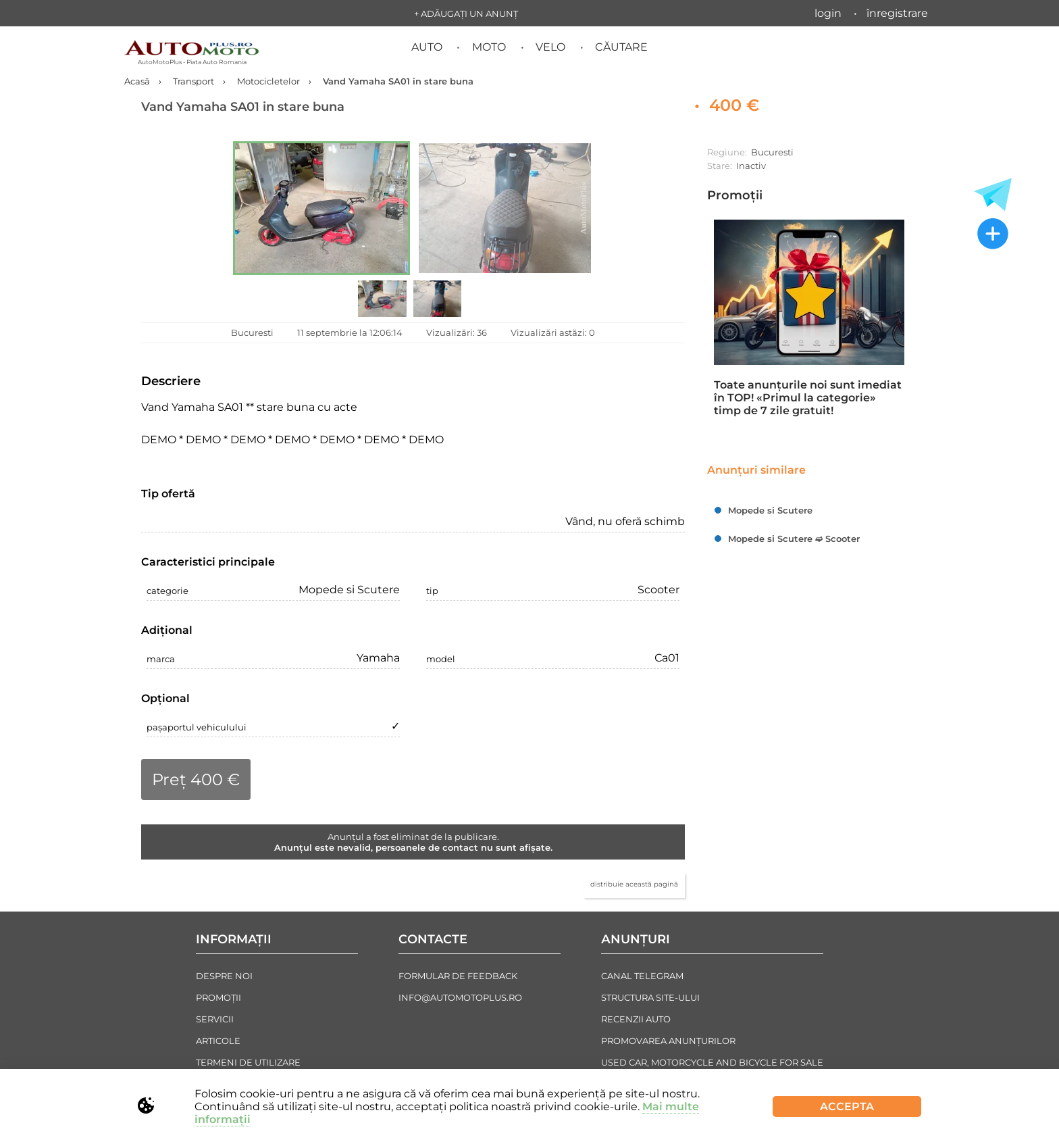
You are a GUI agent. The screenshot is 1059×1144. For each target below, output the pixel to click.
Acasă (137, 81)
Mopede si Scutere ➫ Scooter (794, 538)
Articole (218, 1040)
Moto (489, 47)
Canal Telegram (642, 975)
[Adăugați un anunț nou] (993, 235)
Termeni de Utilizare (248, 1062)
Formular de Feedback (457, 975)
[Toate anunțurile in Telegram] (993, 195)
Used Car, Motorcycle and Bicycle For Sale (712, 1062)
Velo (550, 47)
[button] (321, 208)
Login (828, 13)
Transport (193, 81)
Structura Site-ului (650, 997)
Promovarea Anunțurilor (668, 1040)
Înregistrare (897, 13)
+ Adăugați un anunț (466, 13)
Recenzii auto (636, 1019)
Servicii (215, 1019)
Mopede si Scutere (770, 510)
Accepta (847, 1106)
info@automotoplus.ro (460, 997)
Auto (426, 47)
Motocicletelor (268, 81)
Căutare (621, 47)
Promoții (735, 195)
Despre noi (224, 975)
